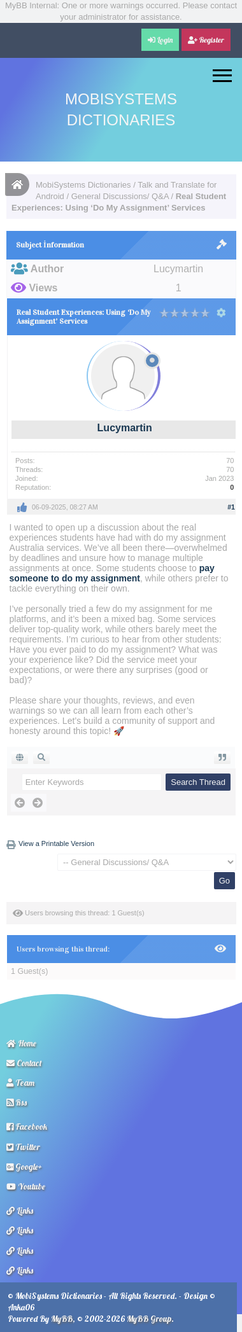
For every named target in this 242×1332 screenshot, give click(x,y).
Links (19, 1210)
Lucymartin (124, 427)
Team (20, 1083)
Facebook (26, 1126)
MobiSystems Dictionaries (83, 185)
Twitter (23, 1147)
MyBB (62, 1319)
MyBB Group (149, 1319)
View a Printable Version (56, 843)
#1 (231, 507)
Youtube (25, 1186)
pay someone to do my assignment (112, 573)
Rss (16, 1102)
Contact (24, 1063)
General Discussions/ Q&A (120, 196)
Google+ (24, 1167)
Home (21, 1043)
